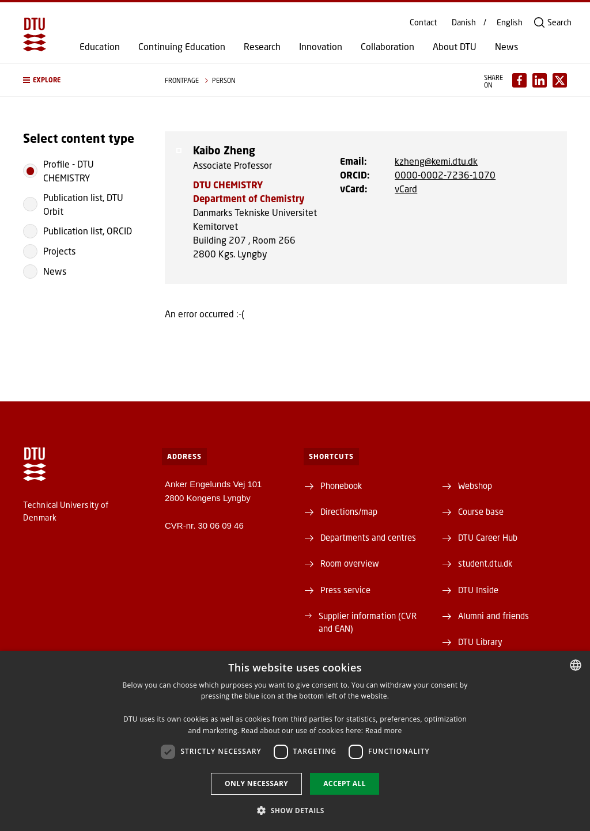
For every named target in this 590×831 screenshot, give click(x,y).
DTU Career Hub (487, 537)
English (510, 22)
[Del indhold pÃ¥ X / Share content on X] (560, 80)
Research (262, 46)
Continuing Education (181, 46)
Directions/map (348, 511)
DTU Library (480, 641)
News (506, 46)
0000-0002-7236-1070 (445, 174)
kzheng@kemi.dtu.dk (436, 160)
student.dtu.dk (485, 563)
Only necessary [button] (256, 783)
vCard (406, 188)
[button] (82, 80)
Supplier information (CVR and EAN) (368, 621)
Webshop (475, 485)
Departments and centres (368, 537)
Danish (464, 22)
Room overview (349, 563)
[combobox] (575, 665)
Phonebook (341, 485)
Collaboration (387, 46)
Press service (345, 590)
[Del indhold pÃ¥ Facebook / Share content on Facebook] (519, 80)
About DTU (454, 46)
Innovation (320, 46)
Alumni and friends (493, 615)
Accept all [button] (344, 783)
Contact (423, 22)
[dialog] (295, 741)
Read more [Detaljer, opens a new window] (383, 730)
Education (100, 46)
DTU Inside (478, 590)
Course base (481, 511)
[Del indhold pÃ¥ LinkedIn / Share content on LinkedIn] (539, 80)
